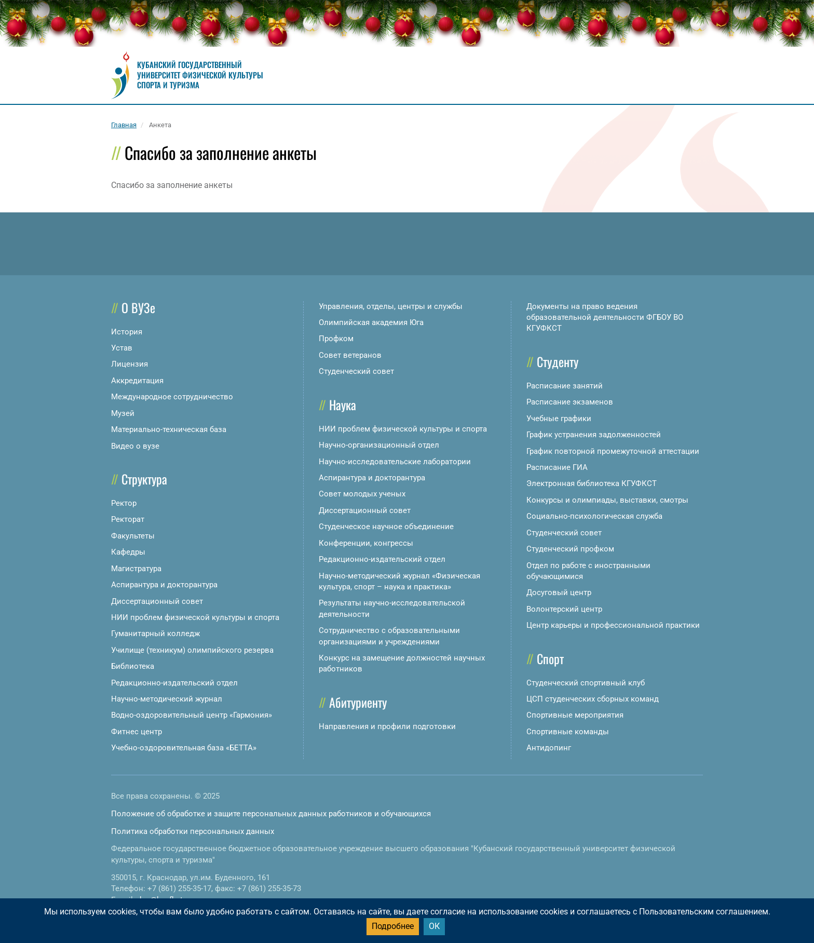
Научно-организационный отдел (379, 445)
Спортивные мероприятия (574, 715)
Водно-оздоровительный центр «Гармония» (191, 715)
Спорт (550, 658)
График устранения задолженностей (593, 434)
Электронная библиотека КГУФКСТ (591, 483)
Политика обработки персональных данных (192, 831)
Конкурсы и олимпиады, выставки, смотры (607, 500)
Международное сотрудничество (172, 396)
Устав (121, 348)
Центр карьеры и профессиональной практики (613, 625)
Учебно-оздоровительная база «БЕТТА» (183, 747)
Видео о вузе (135, 446)
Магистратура (136, 568)
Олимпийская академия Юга (371, 322)
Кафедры (128, 552)
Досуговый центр (558, 592)
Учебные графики (558, 418)
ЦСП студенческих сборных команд (592, 699)
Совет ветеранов (350, 355)
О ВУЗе (138, 307)
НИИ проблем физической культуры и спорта (195, 617)
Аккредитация (137, 380)
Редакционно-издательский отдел (174, 683)
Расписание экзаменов (569, 402)
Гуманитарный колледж (155, 633)
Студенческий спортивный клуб (585, 683)
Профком (336, 338)
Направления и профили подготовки (387, 726)
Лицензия (129, 364)
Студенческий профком (570, 549)
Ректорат (127, 519)
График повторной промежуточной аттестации (612, 451)
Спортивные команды (567, 731)
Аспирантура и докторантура (164, 584)
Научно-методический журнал (166, 699)
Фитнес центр (136, 731)
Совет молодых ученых (362, 494)
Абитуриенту (358, 702)
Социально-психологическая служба (594, 516)
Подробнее (393, 926)
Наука (342, 404)
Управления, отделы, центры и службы (391, 306)
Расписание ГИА (557, 467)
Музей (122, 413)
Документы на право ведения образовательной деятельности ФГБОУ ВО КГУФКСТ (604, 317)
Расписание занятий (564, 385)
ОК (434, 926)
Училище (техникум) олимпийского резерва (192, 650)
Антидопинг (548, 747)
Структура (144, 478)
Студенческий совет (356, 371)
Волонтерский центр (564, 609)
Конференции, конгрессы (366, 543)
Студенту (557, 361)
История (126, 331)
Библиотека (132, 666)
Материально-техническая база (168, 429)
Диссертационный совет (157, 601)
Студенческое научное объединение (386, 526)
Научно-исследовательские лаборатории (395, 461)
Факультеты (133, 536)
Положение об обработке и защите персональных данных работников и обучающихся (271, 813)
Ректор (124, 503)
